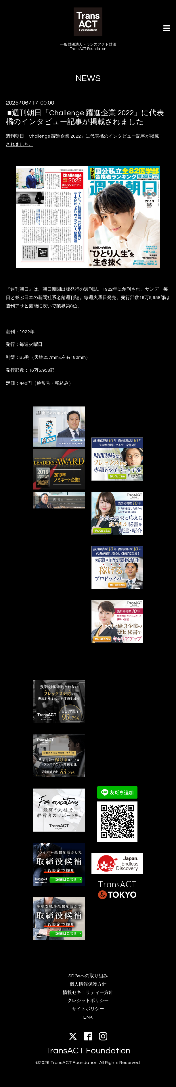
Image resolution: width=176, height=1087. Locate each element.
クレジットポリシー (88, 1000)
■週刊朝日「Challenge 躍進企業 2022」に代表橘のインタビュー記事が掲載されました (85, 117)
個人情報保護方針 (88, 984)
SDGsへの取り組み (88, 976)
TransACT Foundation (88, 1050)
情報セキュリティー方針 (88, 992)
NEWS (88, 78)
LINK (88, 1017)
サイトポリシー (88, 1009)
